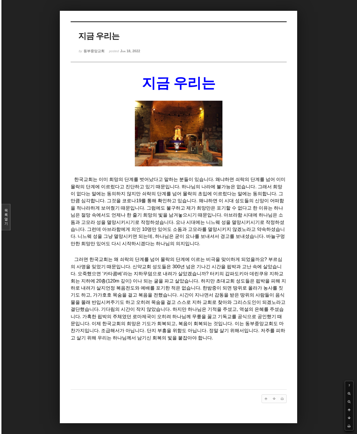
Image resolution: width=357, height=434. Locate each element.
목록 (6, 217)
